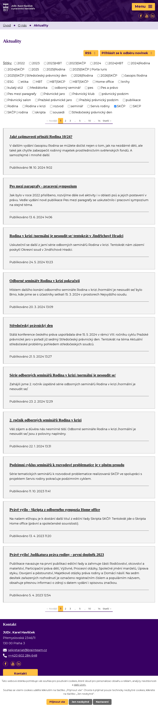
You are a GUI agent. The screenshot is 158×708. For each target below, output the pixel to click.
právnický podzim (115, 94)
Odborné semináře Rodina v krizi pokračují (44, 281)
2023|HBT (54, 63)
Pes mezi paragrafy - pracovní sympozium (43, 186)
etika (24, 81)
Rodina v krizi (35, 106)
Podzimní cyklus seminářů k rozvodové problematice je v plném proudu (66, 465)
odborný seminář (68, 88)
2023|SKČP (77, 63)
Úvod (7, 25)
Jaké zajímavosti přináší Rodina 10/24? (40, 137)
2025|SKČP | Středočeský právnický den (37, 75)
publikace (133, 100)
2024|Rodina (140, 63)
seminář (77, 106)
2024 (97, 63)
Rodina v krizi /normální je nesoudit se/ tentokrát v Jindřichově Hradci (66, 236)
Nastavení (102, 701)
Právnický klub (83, 94)
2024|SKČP (15, 69)
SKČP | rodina (17, 112)
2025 (35, 69)
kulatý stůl (15, 88)
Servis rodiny (100, 106)
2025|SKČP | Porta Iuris (90, 69)
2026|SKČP (109, 75)
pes (90, 88)
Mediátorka (38, 88)
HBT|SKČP (80, 81)
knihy (125, 81)
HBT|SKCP (57, 81)
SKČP (121, 106)
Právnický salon (19, 100)
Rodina (12, 106)
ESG (10, 81)
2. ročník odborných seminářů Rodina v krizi (45, 420)
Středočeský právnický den (92, 112)
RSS (91, 53)
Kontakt (20, 673)
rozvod (58, 106)
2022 (21, 63)
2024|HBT (115, 63)
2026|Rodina (83, 75)
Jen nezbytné (80, 701)
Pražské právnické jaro (55, 100)
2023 (36, 63)
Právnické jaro (54, 94)
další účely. (80, 684)
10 (89, 120)
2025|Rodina (55, 69)
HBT (39, 81)
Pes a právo (109, 88)
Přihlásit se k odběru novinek (127, 53)
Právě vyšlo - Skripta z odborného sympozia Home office (54, 510)
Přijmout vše (57, 701)
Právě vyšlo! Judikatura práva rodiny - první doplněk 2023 (56, 555)
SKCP (137, 106)
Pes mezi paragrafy (21, 94)
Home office (105, 81)
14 (99, 120)
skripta (40, 112)
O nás (22, 25)
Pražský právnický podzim (99, 100)
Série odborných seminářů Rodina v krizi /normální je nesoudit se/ (62, 375)
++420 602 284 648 (22, 655)
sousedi (59, 112)
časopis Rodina (136, 75)
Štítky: (7, 63)
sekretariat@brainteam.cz (27, 650)
